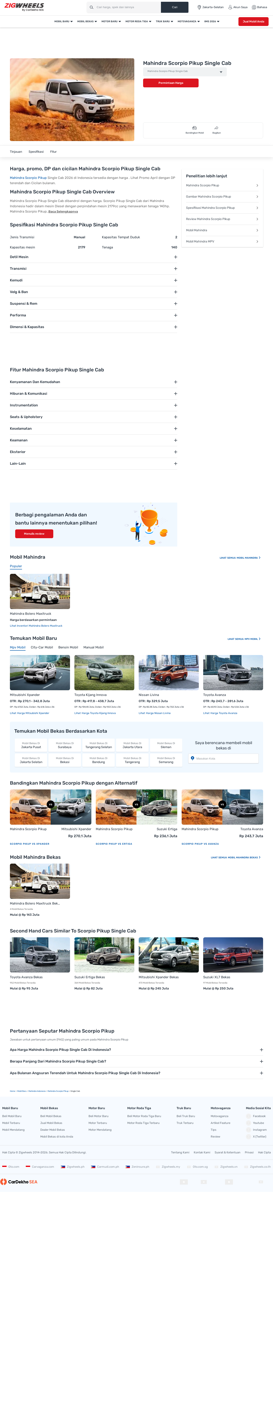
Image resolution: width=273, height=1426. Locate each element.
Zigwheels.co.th (257, 1166)
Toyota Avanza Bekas (26, 977)
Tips (213, 1129)
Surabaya (65, 745)
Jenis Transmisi (22, 237)
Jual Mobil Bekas (51, 1123)
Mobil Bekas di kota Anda (56, 1136)
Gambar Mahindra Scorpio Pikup (222, 196)
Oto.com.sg (197, 1166)
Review (215, 1136)
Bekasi (65, 760)
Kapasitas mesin (22, 247)
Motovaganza (187, 21)
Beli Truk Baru (186, 1116)
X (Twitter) (256, 1136)
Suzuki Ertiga (167, 829)
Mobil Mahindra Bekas (244, 857)
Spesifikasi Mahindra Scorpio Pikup (222, 208)
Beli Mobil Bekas (50, 1116)
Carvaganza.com (40, 1166)
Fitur (53, 152)
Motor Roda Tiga (136, 21)
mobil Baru (21, 1091)
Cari (174, 7)
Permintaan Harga (171, 82)
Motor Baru (109, 21)
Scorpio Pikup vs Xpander (29, 843)
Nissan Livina (149, 695)
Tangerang (132, 760)
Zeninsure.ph (137, 1166)
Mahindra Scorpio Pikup (28, 178)
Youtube (255, 1123)
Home (12, 1091)
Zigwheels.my (168, 1166)
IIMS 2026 (210, 21)
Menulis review (34, 533)
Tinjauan (16, 152)
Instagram (256, 1129)
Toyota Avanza (214, 695)
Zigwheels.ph (73, 1166)
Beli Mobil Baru (12, 1116)
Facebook (256, 1116)
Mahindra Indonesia (37, 1091)
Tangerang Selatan (98, 745)
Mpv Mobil (253, 639)
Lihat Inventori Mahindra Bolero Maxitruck (36, 625)
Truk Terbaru (185, 1123)
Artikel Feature (220, 1123)
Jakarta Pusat (31, 745)
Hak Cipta (264, 1152)
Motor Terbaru (98, 1123)
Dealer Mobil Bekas (52, 1129)
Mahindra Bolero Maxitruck (30, 614)
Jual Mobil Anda (253, 21)
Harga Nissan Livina (158, 713)
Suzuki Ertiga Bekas (89, 977)
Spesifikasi (36, 152)
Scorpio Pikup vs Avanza (200, 843)
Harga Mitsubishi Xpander (33, 713)
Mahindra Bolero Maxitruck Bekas (35, 903)
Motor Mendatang (100, 1129)
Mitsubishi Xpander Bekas (159, 977)
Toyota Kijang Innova (90, 695)
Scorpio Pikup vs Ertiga (114, 843)
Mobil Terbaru (11, 1123)
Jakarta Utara (132, 745)
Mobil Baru (61, 21)
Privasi (249, 1152)
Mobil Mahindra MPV (222, 241)
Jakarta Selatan (31, 760)
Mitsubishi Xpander (25, 695)
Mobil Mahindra (222, 230)
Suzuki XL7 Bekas (216, 977)
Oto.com (10, 1166)
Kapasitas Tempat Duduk (121, 237)
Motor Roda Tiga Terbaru (143, 1123)
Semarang (166, 760)
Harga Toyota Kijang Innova (98, 713)
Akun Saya (237, 7)
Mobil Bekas (85, 21)
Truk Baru (163, 21)
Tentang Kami (180, 1152)
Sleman (166, 745)
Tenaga (107, 247)
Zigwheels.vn (226, 1166)
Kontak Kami (202, 1152)
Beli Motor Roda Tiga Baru (144, 1116)
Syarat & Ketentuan (227, 1152)
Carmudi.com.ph (105, 1166)
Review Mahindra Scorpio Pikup (222, 219)
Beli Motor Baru (99, 1116)
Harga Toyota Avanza (223, 713)
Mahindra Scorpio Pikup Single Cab (168, 71)
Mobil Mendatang (13, 1129)
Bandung (98, 760)
